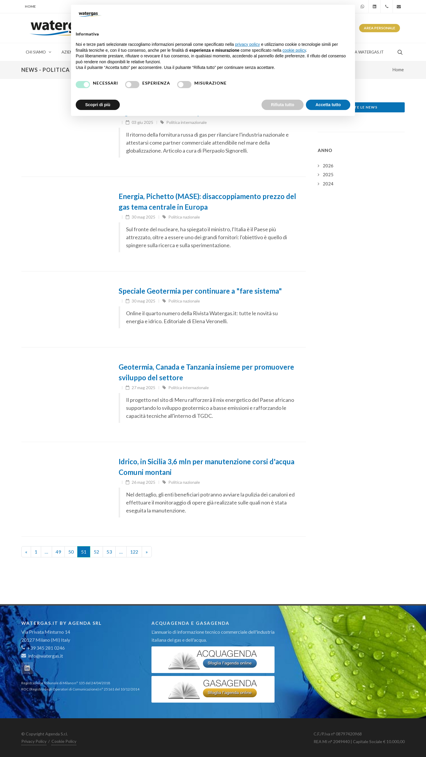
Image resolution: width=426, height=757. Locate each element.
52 (96, 551)
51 (83, 551)
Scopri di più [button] (97, 104)
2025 (328, 174)
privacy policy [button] (247, 44)
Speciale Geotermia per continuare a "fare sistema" (200, 291)
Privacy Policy (33, 741)
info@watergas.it (45, 656)
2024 (328, 183)
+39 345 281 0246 (43, 648)
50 (71, 551)
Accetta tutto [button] (328, 104)
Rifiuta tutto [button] (282, 104)
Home (30, 6)
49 (58, 551)
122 (134, 551)
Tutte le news (361, 107)
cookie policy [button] (294, 50)
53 (109, 551)
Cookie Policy (63, 741)
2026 (328, 165)
